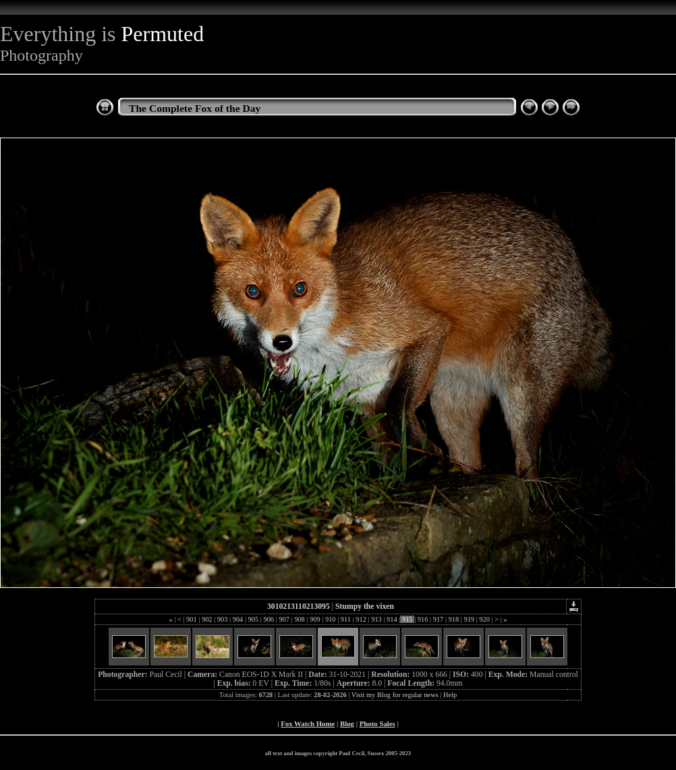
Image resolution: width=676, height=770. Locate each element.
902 (207, 619)
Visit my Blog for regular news (395, 695)
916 (423, 619)
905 (253, 619)
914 (392, 619)
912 (361, 619)
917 (438, 619)
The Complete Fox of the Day (194, 108)
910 (330, 619)
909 (315, 619)
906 (269, 619)
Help (450, 695)
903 (222, 619)
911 (345, 619)
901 (191, 619)
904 (238, 619)
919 (469, 619)
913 (377, 619)
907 (284, 619)
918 (454, 619)
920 (485, 619)
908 (300, 619)
